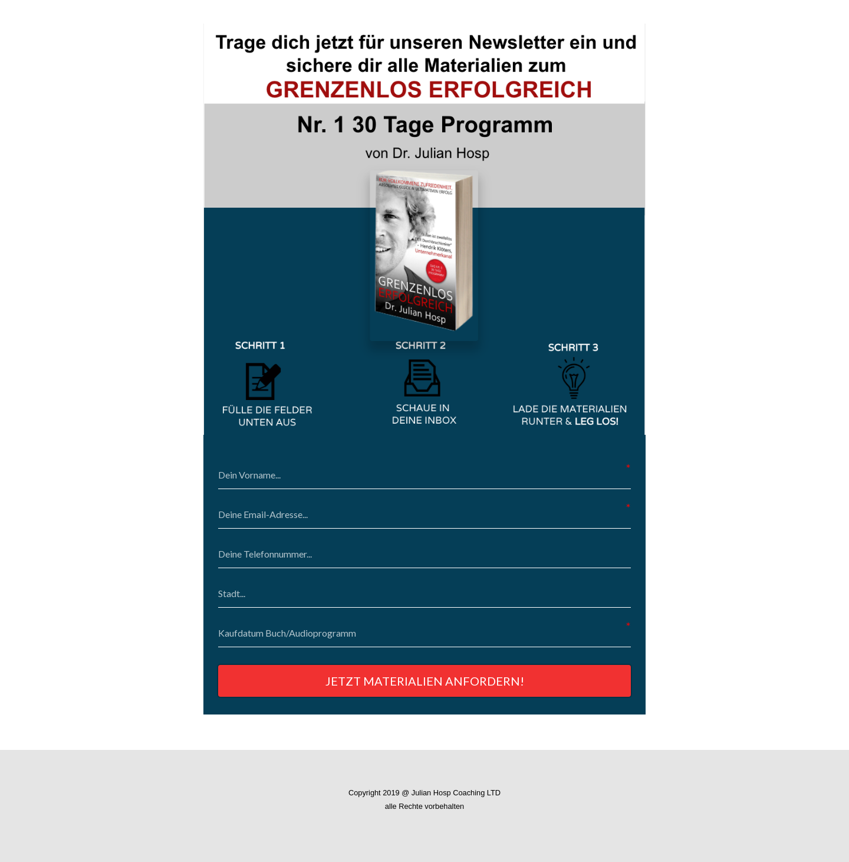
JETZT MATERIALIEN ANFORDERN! (424, 681)
